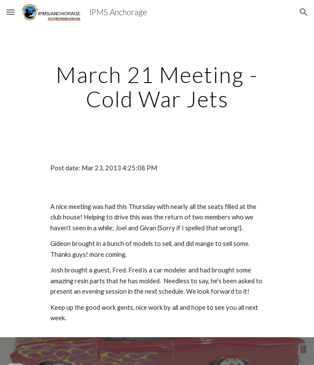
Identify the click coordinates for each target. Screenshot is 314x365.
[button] (10, 12)
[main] (157, 86)
